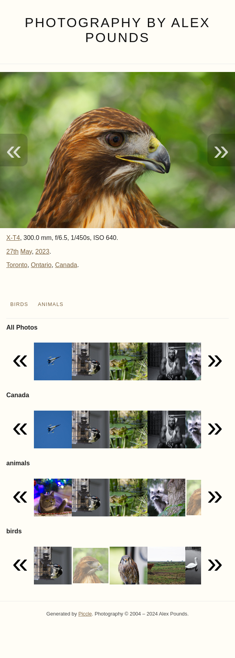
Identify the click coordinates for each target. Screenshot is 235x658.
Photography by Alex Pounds (118, 30)
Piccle (85, 614)
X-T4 (13, 237)
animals (50, 304)
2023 (42, 251)
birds (19, 304)
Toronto (16, 265)
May (26, 251)
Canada (66, 265)
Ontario (41, 265)
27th (12, 251)
